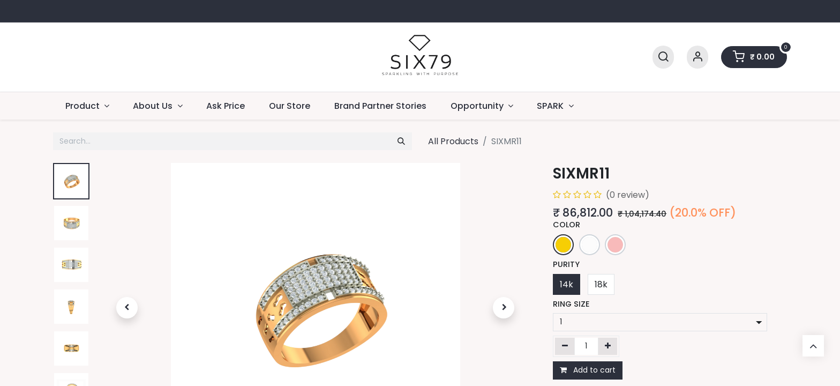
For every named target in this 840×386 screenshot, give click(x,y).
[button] (127, 307)
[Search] (663, 57)
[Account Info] (697, 57)
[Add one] (608, 346)
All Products (453, 141)
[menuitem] (225, 106)
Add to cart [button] (588, 370)
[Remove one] (565, 346)
